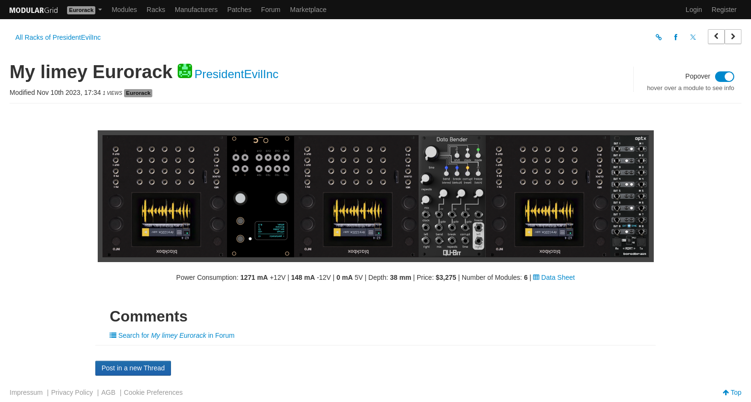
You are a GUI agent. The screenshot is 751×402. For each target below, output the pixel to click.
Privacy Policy (72, 392)
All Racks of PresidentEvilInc (58, 37)
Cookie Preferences (153, 392)
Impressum (26, 392)
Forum (270, 9)
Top (732, 392)
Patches (239, 9)
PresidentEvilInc (236, 74)
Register (724, 9)
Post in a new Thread (133, 368)
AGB (108, 392)
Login (694, 9)
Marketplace (308, 9)
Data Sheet (554, 277)
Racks (156, 9)
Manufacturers (196, 9)
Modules (124, 9)
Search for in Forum (172, 335)
